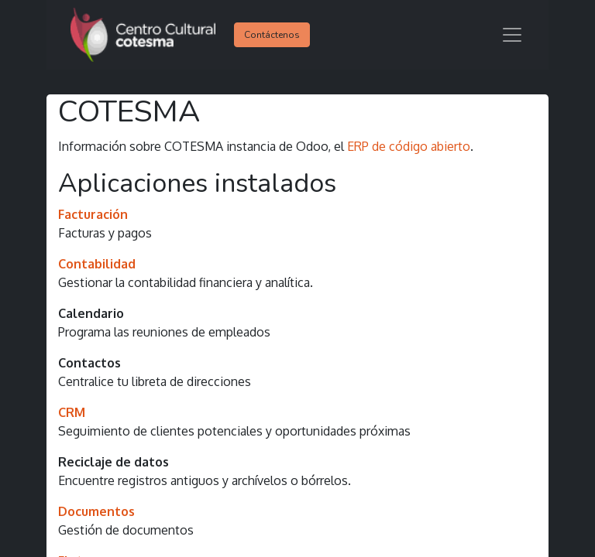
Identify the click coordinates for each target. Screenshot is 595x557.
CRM (71, 412)
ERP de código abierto (408, 146)
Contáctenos (272, 35)
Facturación (93, 214)
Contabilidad (97, 264)
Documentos (96, 511)
